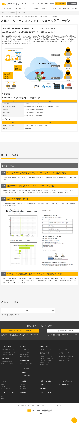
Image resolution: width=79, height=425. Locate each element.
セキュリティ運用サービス (46, 358)
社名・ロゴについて (46, 392)
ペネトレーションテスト (46, 356)
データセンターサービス (26, 363)
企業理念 (22, 384)
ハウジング (23, 366)
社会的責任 (23, 388)
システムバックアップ (25, 368)
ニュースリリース (26, 3)
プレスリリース (5, 384)
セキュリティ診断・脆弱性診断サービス (45, 352)
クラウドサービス (24, 350)
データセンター (25, 360)
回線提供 (23, 372)
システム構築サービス (6, 361)
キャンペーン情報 (5, 388)
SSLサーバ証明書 (63, 350)
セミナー (3, 396)
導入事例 (43, 388)
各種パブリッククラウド (26, 354)
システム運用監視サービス (7, 350)
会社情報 (46, 3)
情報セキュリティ (36, 405)
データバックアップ (25, 356)
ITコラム (43, 384)
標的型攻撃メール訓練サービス (66, 356)
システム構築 (5, 358)
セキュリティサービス (45, 350)
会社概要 (22, 386)
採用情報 (52, 3)
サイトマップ (58, 405)
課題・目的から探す (46, 381)
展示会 (2, 398)
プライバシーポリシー (47, 405)
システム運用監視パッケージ (8, 352)
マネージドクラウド (25, 352)
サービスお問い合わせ (60, 3)
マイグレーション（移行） (7, 363)
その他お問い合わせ (72, 3)
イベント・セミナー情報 (37, 3)
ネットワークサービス (25, 375)
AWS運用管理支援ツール (7, 354)
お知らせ (3, 386)
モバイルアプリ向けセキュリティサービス (64, 359)
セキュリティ (44, 346)
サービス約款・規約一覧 (23, 405)
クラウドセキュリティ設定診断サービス (45, 361)
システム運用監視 (6, 346)
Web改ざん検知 (44, 364)
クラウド (23, 346)
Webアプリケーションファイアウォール (64, 352)
